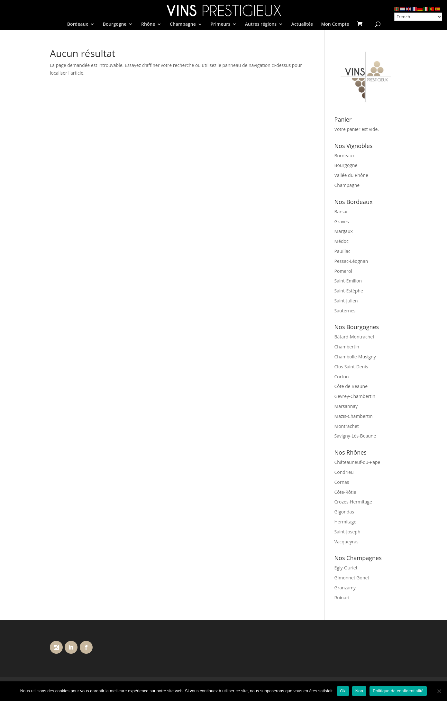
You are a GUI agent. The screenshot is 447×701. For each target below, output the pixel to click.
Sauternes (345, 311)
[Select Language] (418, 17)
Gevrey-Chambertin (355, 396)
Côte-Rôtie (345, 492)
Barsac (341, 211)
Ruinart (342, 598)
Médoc (341, 241)
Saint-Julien (346, 301)
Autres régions (261, 24)
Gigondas (344, 512)
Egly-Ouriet (346, 568)
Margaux (343, 231)
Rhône (148, 24)
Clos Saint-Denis (351, 367)
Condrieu (344, 472)
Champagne (183, 24)
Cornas (341, 482)
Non (359, 690)
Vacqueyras (346, 542)
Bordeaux (77, 24)
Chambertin (346, 347)
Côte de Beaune (351, 386)
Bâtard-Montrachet (354, 337)
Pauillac (342, 251)
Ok (343, 690)
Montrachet (346, 426)
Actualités (302, 24)
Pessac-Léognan (351, 261)
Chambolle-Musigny (355, 357)
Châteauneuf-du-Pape (357, 462)
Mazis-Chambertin (353, 416)
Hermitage (345, 522)
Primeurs (220, 24)
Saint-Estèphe (348, 291)
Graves (341, 221)
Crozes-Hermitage (353, 502)
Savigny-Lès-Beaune (355, 436)
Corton (341, 377)
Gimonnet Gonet (351, 578)
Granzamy (345, 588)
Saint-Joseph (347, 532)
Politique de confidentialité (398, 690)
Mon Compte (335, 24)
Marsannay (346, 406)
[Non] (439, 691)
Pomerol (343, 271)
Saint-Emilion (348, 281)
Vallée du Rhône (351, 175)
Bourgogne (115, 24)
